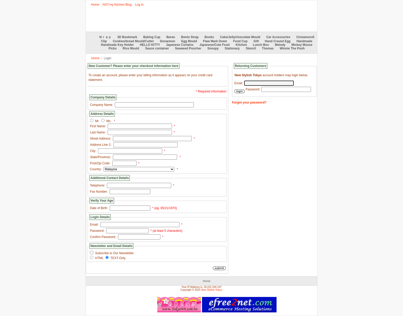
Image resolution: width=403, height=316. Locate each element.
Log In (139, 4)
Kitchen (241, 45)
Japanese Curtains (180, 45)
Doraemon (167, 41)
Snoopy (213, 48)
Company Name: (101, 105)
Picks (113, 48)
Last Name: (98, 132)
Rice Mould (131, 48)
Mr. (97, 121)
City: (93, 151)
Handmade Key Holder (117, 45)
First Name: (98, 126)
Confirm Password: (103, 237)
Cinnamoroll (305, 37)
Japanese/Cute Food (214, 45)
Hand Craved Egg (277, 41)
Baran (170, 37)
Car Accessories (278, 37)
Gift (256, 41)
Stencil (251, 48)
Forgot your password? (249, 102)
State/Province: (100, 157)
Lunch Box (261, 45)
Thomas (268, 48)
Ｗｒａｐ (105, 37)
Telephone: (97, 185)
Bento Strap (190, 37)
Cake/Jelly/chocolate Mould (240, 37)
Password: (97, 231)
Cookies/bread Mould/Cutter (133, 41)
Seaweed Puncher (188, 48)
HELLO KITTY (150, 45)
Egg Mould (189, 41)
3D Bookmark (127, 37)
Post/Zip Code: (100, 163)
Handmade (304, 41)
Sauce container (157, 48)
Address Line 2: (100, 145)
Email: (94, 224)
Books (209, 37)
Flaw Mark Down (215, 41)
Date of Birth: (99, 208)
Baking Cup (151, 37)
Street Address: (100, 138)
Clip (104, 41)
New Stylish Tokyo (211, 289)
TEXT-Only (118, 258)
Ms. (108, 121)
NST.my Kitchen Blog (117, 4)
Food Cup (240, 41)
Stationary (232, 48)
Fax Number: (99, 191)
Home (95, 4)
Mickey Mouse (301, 45)
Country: (96, 169)
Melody (280, 45)
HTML (99, 258)
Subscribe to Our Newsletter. (114, 253)
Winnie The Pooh (292, 48)
